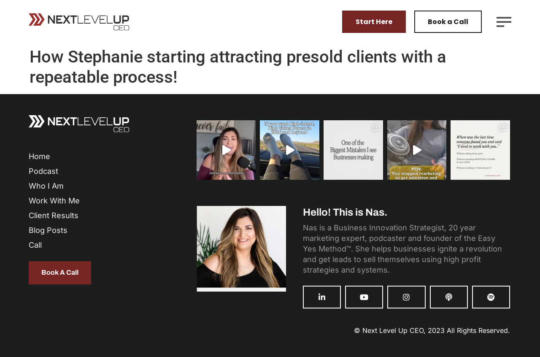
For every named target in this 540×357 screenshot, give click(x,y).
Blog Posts (48, 230)
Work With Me (54, 200)
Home (39, 156)
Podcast (43, 171)
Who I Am (46, 185)
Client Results (53, 215)
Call (35, 245)
